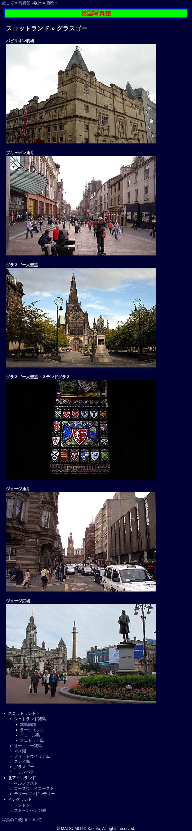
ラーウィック (32, 730)
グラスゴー (24, 767)
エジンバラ (24, 772)
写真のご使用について (22, 820)
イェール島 (30, 735)
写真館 (24, 3)
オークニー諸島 (28, 746)
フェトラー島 (32, 740)
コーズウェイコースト (34, 788)
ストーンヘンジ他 (30, 810)
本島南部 (28, 724)
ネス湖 (20, 751)
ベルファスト (26, 783)
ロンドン (22, 805)
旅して (8, 3)
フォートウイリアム (32, 756)
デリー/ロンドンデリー (34, 794)
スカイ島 (22, 761)
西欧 (50, 3)
